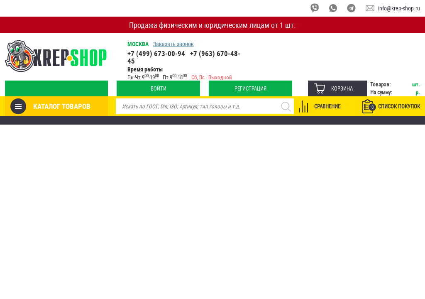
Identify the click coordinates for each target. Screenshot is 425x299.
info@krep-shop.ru (399, 8)
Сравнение (327, 106)
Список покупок (394, 107)
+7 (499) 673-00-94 (156, 53)
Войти (158, 88)
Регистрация (250, 88)
